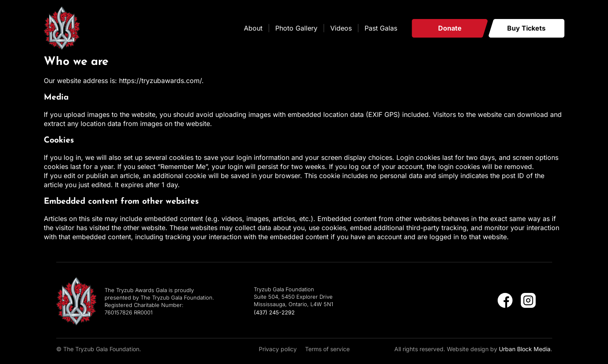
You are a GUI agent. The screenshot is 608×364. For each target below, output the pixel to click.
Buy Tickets (526, 28)
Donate (450, 28)
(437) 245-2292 (274, 312)
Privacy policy (278, 348)
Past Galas (381, 28)
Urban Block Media (525, 348)
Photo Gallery (296, 28)
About (253, 28)
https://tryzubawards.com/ (160, 80)
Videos (341, 28)
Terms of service (327, 348)
